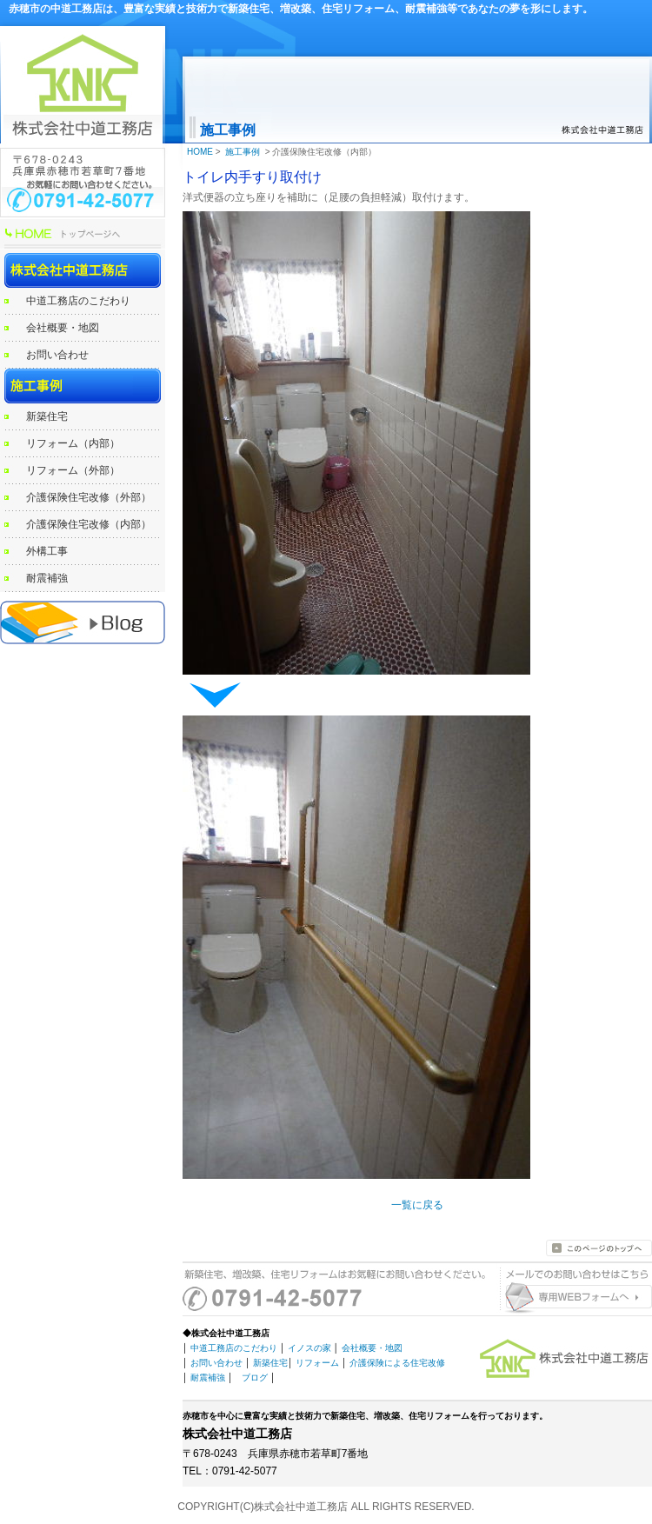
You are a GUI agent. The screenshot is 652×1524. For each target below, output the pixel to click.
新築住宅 (47, 416)
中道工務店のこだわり (78, 301)
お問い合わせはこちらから (574, 1299)
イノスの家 (309, 1348)
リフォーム (317, 1363)
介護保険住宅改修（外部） (88, 497)
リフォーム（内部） (73, 443)
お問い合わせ (57, 355)
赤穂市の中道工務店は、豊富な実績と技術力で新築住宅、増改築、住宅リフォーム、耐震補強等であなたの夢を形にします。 (301, 9)
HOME (82, 235)
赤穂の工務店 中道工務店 (82, 622)
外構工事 (47, 551)
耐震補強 (47, 578)
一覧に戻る (417, 1205)
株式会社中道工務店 (82, 270)
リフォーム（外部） (73, 470)
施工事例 (82, 386)
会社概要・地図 (62, 328)
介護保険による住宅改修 (397, 1363)
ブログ (255, 1377)
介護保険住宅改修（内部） (88, 524)
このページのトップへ (599, 1248)
